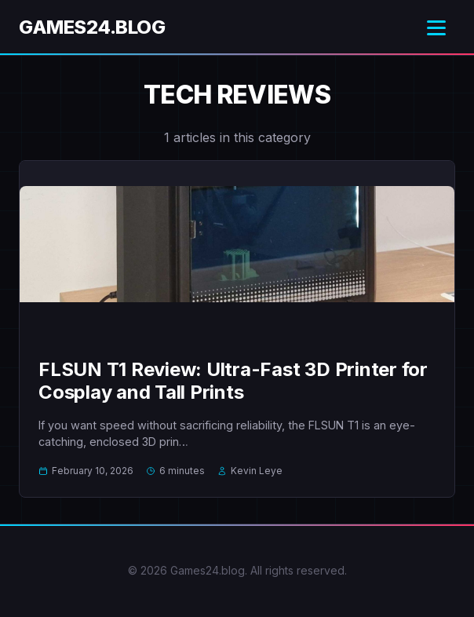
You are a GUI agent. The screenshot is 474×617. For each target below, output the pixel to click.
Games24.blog (92, 27)
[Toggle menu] (436, 27)
